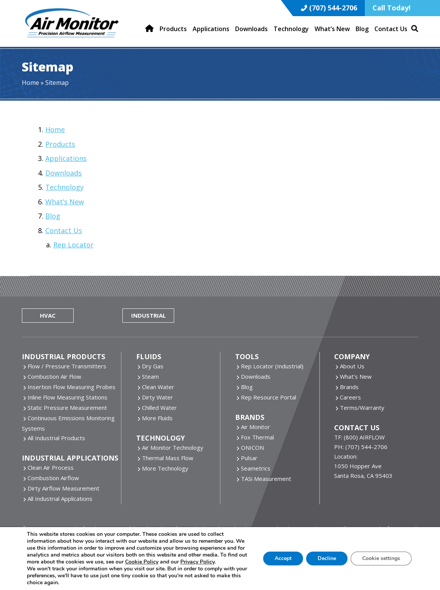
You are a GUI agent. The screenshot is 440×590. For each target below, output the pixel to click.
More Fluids (157, 418)
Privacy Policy (197, 561)
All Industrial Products (56, 438)
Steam (150, 376)
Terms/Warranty (362, 407)
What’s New (64, 201)
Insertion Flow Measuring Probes (71, 387)
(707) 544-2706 (333, 7)
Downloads (63, 172)
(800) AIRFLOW (364, 437)
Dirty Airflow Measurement (63, 488)
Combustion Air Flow (54, 376)
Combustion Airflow (53, 478)
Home (30, 82)
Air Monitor (255, 427)
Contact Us (63, 230)
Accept (283, 558)
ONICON (252, 447)
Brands (349, 387)
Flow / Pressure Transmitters (67, 366)
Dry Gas (152, 366)
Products (60, 144)
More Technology (165, 468)
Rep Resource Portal (268, 397)
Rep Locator (73, 244)
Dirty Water (157, 397)
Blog (52, 215)
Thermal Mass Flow (167, 458)
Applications (66, 158)
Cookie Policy (141, 561)
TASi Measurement (266, 478)
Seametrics (255, 468)
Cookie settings (381, 558)
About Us (352, 366)
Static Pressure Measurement (67, 407)
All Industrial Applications (60, 498)
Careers (350, 397)
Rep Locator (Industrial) (272, 366)
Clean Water (158, 387)
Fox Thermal (257, 437)
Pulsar (249, 458)
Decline (327, 558)
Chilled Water (159, 407)
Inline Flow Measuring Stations (67, 397)
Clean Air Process (51, 467)
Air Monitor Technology (172, 447)
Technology (64, 187)
